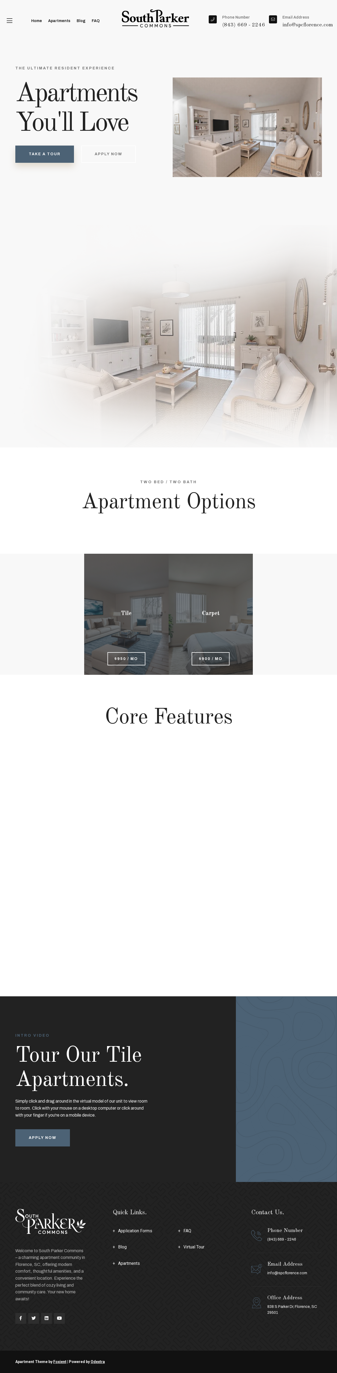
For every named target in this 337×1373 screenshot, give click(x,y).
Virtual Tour (193, 1247)
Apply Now (108, 154)
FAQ (96, 21)
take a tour (45, 154)
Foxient (59, 1362)
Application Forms (135, 1230)
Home (36, 21)
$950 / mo (126, 659)
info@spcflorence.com (287, 1273)
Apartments (59, 21)
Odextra (98, 1362)
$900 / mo (210, 659)
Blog (81, 21)
